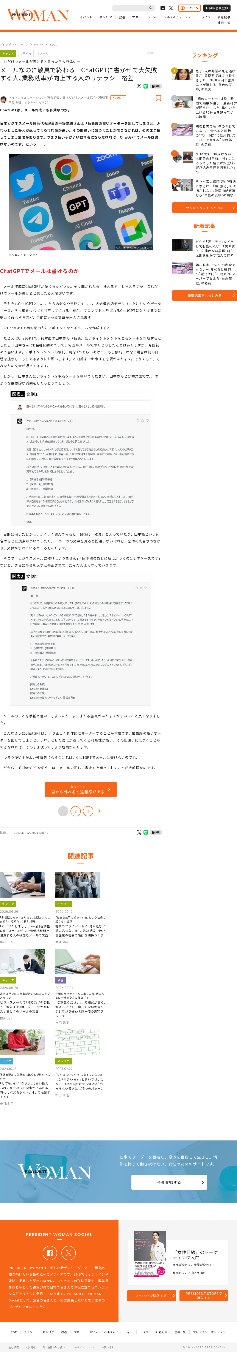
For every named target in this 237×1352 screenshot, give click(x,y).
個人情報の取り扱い (53, 1347)
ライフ (206, 17)
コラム (52, 44)
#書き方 (26, 53)
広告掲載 (30, 1347)
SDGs (152, 17)
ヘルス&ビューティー (179, 17)
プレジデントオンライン (209, 1332)
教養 (122, 17)
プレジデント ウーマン (14, 44)
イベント (86, 17)
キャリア (105, 17)
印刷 (157, 86)
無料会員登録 (216, 8)
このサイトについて (83, 1347)
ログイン (190, 8)
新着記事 (224, 17)
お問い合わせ (109, 1347)
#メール (43, 53)
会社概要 (14, 1347)
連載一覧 (224, 23)
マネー (137, 17)
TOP (14, 1332)
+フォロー (118, 97)
